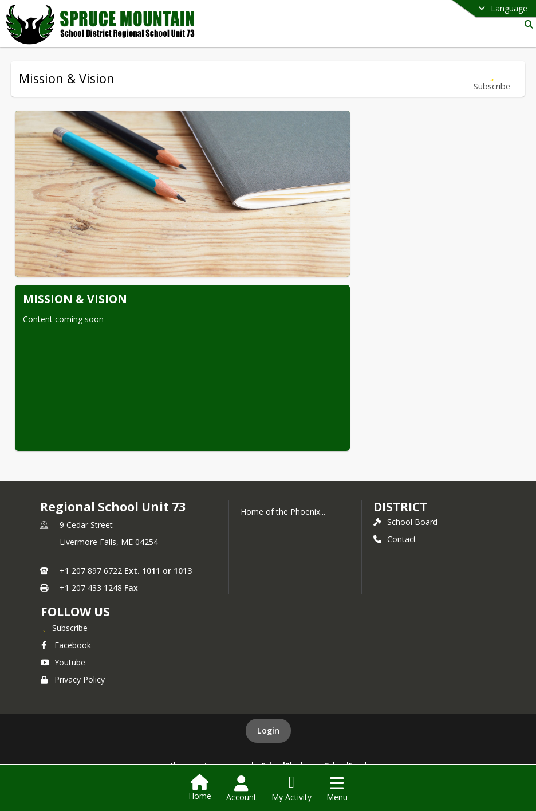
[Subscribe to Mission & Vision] (492, 79)
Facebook (66, 645)
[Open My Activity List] (291, 788)
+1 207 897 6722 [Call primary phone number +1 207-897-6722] (91, 570)
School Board (405, 521)
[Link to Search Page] (526, 24)
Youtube (63, 662)
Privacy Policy (73, 679)
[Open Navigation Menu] (337, 788)
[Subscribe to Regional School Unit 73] (64, 627)
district (400, 507)
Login (268, 730)
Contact (394, 539)
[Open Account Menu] (241, 788)
